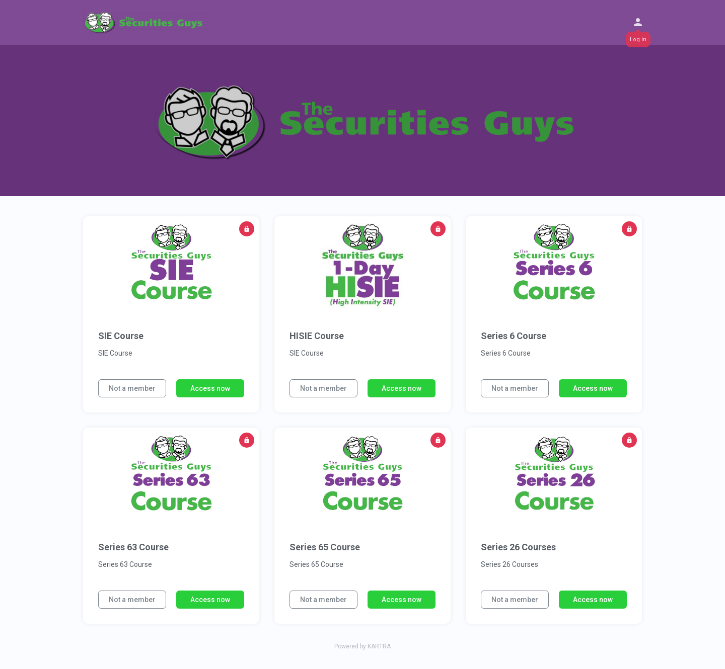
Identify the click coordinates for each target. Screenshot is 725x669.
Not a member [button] (132, 388)
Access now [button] (210, 388)
